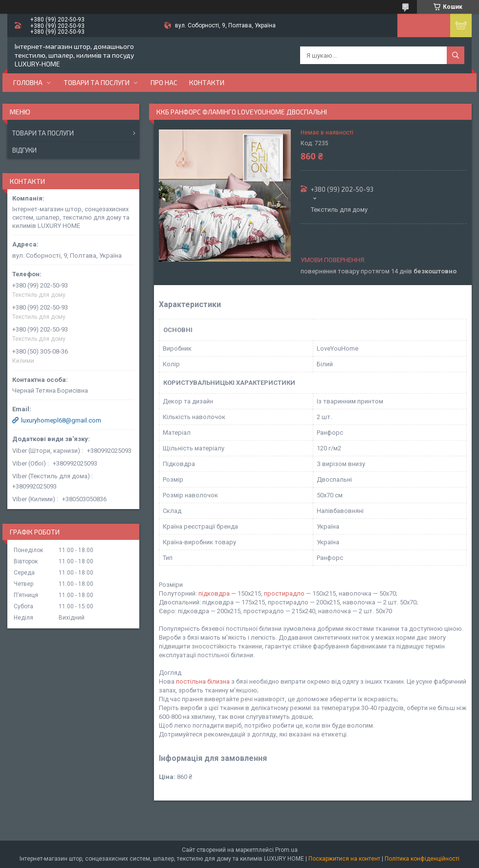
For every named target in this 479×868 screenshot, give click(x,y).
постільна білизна (203, 681)
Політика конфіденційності (422, 858)
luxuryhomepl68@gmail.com (61, 420)
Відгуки (24, 150)
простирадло (284, 593)
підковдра (214, 593)
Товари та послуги (97, 82)
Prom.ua (286, 849)
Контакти (206, 82)
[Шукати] (455, 55)
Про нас (164, 82)
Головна (28, 82)
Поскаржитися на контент (344, 858)
